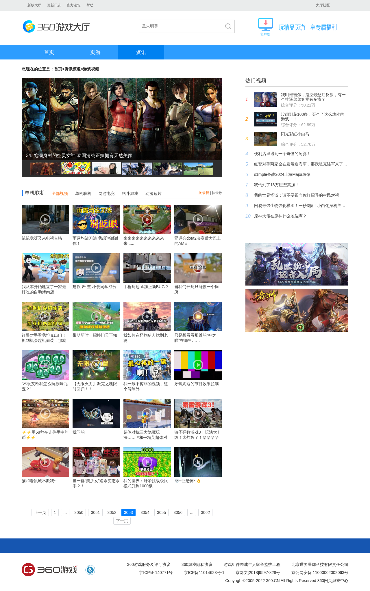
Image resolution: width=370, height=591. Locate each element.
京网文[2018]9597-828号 (258, 572)
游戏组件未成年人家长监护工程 (252, 564)
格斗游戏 (130, 193)
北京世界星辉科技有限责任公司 (320, 564)
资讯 (141, 52)
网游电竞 (107, 193)
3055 (161, 512)
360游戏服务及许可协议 (148, 564)
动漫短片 (153, 193)
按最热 (217, 193)
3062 (205, 512)
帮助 (89, 5)
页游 (95, 52)
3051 (95, 512)
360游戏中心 (50, 569)
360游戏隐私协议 (197, 564)
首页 (49, 52)
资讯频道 (72, 69)
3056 (177, 512)
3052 (112, 512)
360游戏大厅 (58, 26)
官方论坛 (74, 5)
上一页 (40, 512)
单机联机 (83, 193)
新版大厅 (34, 5)
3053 (128, 512)
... (65, 512)
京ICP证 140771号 (156, 572)
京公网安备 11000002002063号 (319, 572)
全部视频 (60, 193)
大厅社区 (323, 5)
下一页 (122, 521)
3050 (78, 512)
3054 (144, 512)
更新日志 (54, 5)
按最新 (204, 193)
